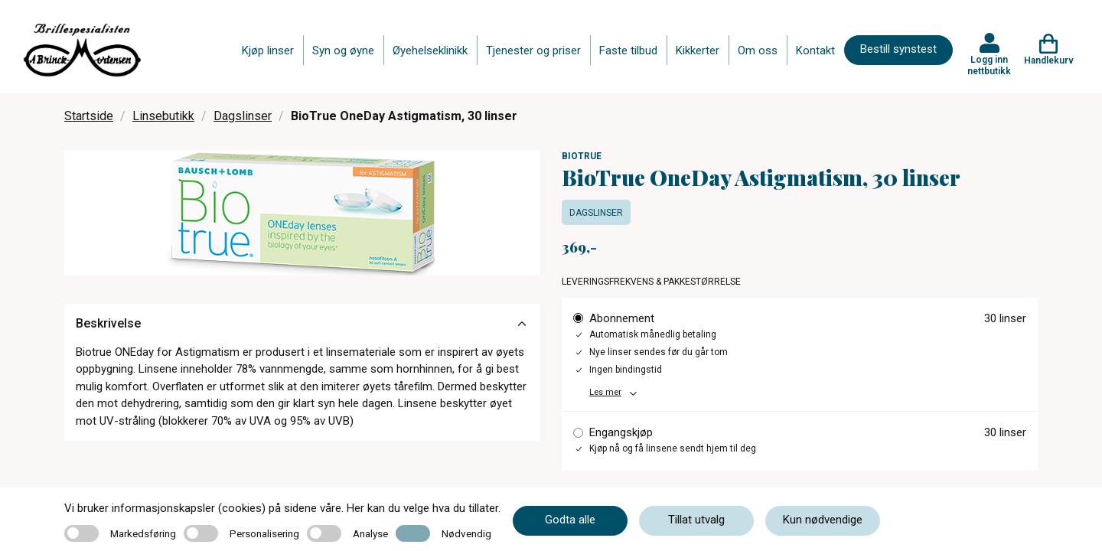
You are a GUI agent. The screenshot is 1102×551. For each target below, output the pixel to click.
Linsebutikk (163, 116)
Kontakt (815, 50)
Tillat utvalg (696, 520)
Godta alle (570, 520)
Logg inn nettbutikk (989, 65)
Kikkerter (697, 50)
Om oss (758, 50)
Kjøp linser (268, 50)
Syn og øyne (343, 50)
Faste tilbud (628, 50)
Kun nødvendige (822, 520)
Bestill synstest (898, 49)
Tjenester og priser (533, 50)
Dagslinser (243, 116)
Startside (88, 116)
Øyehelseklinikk (430, 50)
